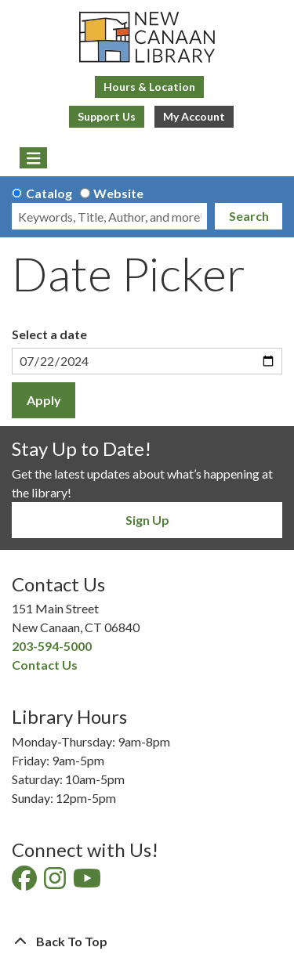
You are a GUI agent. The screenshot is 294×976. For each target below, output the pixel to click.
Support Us (107, 116)
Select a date (49, 334)
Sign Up (147, 519)
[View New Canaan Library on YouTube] (88, 882)
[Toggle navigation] (33, 158)
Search (249, 215)
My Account (194, 116)
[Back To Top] (147, 941)
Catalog (49, 193)
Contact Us (45, 664)
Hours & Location (149, 86)
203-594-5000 (52, 645)
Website (118, 193)
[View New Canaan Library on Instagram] (56, 882)
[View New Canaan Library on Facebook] (25, 882)
